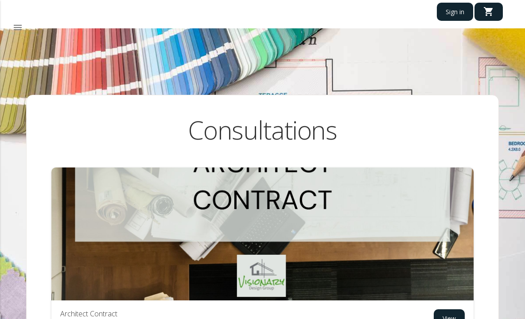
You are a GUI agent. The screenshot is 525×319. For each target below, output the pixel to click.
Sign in (455, 12)
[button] (17, 27)
